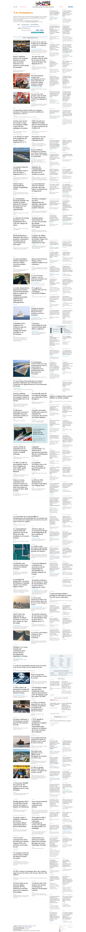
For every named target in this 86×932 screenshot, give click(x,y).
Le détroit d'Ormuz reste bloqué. (19, 420)
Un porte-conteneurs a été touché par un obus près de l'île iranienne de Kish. (21, 721)
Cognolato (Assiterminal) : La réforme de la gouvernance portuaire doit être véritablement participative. (39, 451)
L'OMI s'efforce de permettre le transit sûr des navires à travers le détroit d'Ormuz (21, 690)
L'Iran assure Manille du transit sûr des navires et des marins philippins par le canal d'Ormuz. (20, 786)
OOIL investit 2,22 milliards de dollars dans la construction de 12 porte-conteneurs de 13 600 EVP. (40, 124)
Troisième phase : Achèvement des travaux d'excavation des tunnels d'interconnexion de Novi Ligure (39, 222)
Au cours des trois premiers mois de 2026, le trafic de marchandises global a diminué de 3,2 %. (39, 268)
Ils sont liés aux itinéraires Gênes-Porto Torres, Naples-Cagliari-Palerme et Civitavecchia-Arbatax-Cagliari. (39, 832)
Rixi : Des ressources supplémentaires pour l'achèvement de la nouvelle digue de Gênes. (55, 94)
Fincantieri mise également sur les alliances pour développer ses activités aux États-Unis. (39, 754)
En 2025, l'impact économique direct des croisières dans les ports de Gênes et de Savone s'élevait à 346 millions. (30, 873)
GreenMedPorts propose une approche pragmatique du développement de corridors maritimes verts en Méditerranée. (67, 205)
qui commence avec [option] (25, 24)
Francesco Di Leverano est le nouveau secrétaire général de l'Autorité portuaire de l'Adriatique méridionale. (54, 520)
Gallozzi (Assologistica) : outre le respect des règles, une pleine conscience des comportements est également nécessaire (39, 178)
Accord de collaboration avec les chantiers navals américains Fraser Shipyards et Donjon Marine (39, 762)
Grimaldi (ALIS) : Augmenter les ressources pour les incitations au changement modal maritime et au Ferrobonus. (19, 329)
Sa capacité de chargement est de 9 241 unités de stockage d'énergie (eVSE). (67, 322)
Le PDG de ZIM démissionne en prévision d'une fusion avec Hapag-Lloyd (39, 482)
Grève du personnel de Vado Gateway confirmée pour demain (39, 804)
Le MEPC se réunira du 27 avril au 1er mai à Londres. (23, 389)
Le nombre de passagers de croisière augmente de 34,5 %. (24, 670)
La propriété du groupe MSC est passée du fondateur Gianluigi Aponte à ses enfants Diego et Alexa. (21, 583)
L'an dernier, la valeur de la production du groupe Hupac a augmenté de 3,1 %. (21, 139)
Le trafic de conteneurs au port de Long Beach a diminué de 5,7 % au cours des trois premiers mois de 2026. (67, 366)
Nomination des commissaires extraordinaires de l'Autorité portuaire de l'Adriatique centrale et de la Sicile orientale (67, 29)
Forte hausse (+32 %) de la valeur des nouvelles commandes (55, 261)
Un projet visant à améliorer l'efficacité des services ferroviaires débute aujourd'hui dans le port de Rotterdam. (20, 822)
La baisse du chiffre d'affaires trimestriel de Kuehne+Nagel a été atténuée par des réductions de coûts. (40, 239)
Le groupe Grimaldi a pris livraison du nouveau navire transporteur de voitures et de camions (67, 314)
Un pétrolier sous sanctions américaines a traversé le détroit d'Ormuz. (20, 566)
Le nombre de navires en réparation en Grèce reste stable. (67, 581)
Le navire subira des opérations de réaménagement (66, 342)
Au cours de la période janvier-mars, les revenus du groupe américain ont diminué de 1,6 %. (21, 193)
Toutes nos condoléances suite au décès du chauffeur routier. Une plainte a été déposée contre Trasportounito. (20, 405)
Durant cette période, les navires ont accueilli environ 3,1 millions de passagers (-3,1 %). (39, 894)
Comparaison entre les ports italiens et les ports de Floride (54, 437)
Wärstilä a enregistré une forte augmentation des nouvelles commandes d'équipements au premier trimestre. (39, 203)
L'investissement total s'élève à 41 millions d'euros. (54, 18)
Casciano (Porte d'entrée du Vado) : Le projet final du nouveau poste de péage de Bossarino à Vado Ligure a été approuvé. (55, 566)
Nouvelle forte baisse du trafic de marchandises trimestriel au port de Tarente (55, 423)
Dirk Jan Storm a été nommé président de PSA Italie (54, 112)
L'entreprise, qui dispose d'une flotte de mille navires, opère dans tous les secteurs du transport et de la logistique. (21, 591)
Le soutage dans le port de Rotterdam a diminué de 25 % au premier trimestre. (67, 352)
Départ (64, 328)
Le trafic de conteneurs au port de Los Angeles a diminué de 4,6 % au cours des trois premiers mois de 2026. (55, 454)
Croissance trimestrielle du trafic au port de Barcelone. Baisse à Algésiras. (39, 326)
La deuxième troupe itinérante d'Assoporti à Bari (67, 155)
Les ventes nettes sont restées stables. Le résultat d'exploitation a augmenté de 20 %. (39, 212)
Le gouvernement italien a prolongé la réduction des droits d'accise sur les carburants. (60, 595)
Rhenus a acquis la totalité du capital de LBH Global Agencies (67, 142)
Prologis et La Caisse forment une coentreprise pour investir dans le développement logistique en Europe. (20, 651)
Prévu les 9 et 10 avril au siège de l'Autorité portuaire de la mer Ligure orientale (67, 573)
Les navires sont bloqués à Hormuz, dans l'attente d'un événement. (39, 635)
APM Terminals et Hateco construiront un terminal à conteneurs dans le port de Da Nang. (54, 172)
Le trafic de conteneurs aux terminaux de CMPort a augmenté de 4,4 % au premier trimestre (55, 269)
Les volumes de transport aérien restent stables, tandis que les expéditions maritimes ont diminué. (39, 247)
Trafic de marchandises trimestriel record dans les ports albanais (54, 64)
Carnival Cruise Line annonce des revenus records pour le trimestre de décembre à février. (39, 886)
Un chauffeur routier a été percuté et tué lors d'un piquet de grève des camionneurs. (54, 299)
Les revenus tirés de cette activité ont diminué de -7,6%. (67, 508)
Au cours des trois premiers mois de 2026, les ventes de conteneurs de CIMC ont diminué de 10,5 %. (67, 113)
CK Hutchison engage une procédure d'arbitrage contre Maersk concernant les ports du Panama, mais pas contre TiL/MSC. (40, 692)
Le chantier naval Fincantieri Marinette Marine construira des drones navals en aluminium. (67, 282)
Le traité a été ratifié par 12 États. (19, 524)
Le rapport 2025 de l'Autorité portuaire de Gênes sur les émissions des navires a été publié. (55, 157)
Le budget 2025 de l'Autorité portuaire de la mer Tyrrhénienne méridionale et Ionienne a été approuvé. (67, 80)
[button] (72, 6)
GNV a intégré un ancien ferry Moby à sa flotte (67, 337)
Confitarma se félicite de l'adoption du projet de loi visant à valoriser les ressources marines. (55, 47)
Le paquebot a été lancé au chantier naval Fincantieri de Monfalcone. (39, 466)
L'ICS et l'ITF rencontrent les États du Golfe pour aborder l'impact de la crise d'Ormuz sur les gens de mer (21, 842)
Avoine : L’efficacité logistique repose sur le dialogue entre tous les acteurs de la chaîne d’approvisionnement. (54, 510)
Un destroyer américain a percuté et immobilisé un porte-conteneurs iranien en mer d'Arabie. (20, 413)
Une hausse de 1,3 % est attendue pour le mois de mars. (54, 539)
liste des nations (67, 331)
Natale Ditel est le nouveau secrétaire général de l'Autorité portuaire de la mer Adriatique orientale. (39, 841)
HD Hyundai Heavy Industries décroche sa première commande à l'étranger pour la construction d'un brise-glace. (21, 240)
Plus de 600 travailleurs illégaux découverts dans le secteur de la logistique (67, 534)
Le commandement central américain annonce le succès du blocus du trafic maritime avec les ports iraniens (21, 533)
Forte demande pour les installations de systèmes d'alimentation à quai (67, 177)
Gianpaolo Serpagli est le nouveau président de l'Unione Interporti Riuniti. (55, 202)
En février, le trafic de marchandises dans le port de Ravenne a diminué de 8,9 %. (55, 533)
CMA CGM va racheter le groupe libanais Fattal (66, 452)
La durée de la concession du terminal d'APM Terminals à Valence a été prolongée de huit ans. (54, 218)
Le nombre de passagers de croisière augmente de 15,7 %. (67, 224)
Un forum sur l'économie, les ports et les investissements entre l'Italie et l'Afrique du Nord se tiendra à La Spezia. (67, 566)
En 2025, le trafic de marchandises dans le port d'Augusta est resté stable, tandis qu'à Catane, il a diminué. (20, 467)
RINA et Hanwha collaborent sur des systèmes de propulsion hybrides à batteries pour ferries (55, 550)
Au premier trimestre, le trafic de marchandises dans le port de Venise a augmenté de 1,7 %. (20, 170)
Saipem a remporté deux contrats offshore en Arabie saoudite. (61, 397)
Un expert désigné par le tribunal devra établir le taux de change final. (67, 445)
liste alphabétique (67, 330)
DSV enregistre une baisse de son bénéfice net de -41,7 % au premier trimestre (67, 64)
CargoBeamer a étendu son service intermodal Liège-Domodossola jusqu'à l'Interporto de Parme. (67, 269)
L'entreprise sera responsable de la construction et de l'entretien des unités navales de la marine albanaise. (39, 144)
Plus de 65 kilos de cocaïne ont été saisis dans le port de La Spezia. (55, 352)
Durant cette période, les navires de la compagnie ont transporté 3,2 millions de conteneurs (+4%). (39, 68)
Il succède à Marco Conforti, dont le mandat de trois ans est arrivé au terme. (55, 117)
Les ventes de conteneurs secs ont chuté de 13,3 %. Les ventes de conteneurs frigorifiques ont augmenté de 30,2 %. (67, 122)
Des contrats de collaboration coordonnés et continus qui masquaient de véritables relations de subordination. (67, 542)
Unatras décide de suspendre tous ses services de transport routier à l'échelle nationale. (20, 450)
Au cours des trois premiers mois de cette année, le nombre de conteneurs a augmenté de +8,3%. (21, 270)
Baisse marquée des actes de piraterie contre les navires (39, 676)
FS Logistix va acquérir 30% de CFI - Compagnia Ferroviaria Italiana (39, 290)
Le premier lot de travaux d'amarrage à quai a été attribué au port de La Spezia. (55, 12)
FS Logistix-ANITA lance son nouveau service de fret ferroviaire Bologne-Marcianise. (54, 187)
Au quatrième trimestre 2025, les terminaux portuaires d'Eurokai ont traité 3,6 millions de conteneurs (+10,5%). (28, 111)
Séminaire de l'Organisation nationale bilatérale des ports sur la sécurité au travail (38, 170)
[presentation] (29, 24)
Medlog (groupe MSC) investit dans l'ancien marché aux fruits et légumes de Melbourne (21, 804)
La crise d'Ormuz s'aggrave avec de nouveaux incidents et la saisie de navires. (39, 278)
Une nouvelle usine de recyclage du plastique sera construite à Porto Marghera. (39, 396)
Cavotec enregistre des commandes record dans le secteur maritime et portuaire (67, 171)
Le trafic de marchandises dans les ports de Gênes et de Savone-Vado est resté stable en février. (29, 666)
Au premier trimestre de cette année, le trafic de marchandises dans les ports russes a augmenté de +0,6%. (39, 583)
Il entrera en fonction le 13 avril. (37, 848)
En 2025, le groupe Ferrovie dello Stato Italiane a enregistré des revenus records (39, 769)
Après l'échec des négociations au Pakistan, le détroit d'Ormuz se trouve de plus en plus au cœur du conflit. (20, 618)
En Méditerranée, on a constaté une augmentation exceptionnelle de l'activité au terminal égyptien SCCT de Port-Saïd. (55, 376)
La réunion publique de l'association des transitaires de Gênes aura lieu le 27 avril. (55, 312)
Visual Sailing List (56, 329)
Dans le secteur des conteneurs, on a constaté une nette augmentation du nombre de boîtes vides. (39, 333)
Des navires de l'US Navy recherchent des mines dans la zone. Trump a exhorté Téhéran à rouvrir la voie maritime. (21, 627)
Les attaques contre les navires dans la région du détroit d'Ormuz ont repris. (21, 855)
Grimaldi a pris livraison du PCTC (54, 243)
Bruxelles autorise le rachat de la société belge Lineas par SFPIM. (67, 384)
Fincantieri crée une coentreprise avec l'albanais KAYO (38, 138)
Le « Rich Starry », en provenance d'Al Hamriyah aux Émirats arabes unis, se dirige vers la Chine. (20, 573)
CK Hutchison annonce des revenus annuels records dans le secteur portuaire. (67, 298)
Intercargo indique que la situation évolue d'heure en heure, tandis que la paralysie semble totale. (38, 642)
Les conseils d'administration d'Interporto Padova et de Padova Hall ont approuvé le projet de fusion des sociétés (67, 438)
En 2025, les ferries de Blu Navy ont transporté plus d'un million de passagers (67, 243)
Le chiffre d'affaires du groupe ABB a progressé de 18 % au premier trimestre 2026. (55, 255)
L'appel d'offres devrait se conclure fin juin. (39, 377)
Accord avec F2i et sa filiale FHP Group (39, 296)
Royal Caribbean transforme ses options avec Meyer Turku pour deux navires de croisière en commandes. (39, 153)
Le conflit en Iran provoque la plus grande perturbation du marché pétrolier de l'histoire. (39, 548)
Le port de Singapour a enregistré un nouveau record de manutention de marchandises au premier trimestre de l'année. (39, 568)
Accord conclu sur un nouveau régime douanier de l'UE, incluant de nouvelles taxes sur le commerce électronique (20, 887)
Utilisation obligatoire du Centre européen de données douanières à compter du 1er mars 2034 (21, 896)
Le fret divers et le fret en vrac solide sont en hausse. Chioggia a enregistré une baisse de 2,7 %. (20, 178)
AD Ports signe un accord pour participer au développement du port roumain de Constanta (39, 532)
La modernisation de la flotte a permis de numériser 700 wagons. (55, 414)
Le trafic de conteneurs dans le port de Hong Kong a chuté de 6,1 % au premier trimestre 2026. (67, 423)
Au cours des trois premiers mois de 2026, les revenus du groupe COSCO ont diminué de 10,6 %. (39, 97)
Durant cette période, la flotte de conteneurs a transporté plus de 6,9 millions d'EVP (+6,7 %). (39, 105)
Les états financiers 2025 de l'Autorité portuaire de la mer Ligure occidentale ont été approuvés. (39, 187)
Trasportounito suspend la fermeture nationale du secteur (54, 305)
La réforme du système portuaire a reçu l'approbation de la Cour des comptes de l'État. (21, 221)
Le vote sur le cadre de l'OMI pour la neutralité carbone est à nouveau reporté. (39, 44)
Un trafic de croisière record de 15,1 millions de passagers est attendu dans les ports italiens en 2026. (55, 470)
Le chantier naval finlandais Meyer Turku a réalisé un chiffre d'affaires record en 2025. (66, 470)
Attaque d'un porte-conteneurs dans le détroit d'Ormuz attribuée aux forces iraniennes (37, 311)
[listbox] (26, 24)
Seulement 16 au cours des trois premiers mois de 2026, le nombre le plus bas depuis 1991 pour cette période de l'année (39, 682)
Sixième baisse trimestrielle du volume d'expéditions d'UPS (20, 186)
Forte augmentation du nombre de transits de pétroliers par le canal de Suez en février (38, 740)
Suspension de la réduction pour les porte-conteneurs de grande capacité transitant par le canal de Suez (67, 519)
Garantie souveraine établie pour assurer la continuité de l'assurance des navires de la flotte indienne (39, 413)
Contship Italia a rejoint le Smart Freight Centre (66, 253)
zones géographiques (68, 332)
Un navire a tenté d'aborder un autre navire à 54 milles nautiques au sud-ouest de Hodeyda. (39, 609)
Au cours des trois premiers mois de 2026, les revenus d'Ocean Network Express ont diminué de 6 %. (40, 60)
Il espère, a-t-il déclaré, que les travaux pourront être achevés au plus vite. (55, 574)
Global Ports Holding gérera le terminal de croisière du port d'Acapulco (67, 485)
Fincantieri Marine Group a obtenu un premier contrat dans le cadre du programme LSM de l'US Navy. (67, 409)
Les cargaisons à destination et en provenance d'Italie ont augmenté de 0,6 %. (39, 625)
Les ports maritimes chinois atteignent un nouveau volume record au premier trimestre (20, 262)
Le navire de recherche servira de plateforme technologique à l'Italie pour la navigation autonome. (55, 608)
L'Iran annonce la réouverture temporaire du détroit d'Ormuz (39, 431)
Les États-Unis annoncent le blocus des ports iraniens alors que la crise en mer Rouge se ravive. (39, 601)
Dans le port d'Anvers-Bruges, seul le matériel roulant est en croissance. (39, 261)
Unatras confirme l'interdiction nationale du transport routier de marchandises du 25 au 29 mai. (21, 397)
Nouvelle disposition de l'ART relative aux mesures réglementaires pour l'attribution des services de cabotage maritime (55, 29)
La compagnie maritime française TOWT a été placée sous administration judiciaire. (67, 550)
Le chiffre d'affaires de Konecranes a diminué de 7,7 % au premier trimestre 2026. (67, 13)
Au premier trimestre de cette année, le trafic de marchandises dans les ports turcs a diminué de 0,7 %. (39, 617)
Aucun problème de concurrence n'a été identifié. (66, 390)
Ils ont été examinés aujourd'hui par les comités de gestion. (67, 56)
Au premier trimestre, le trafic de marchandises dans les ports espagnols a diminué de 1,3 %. (67, 218)
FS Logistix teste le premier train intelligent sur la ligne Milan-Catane (54, 408)
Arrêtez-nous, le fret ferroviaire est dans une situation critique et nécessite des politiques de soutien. (20, 124)
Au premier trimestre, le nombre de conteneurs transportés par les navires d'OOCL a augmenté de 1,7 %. (67, 501)
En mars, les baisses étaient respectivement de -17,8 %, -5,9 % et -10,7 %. (67, 196)
